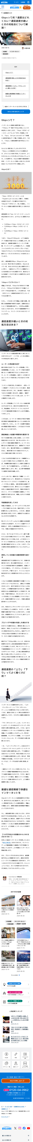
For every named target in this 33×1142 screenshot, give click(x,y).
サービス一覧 (8, 1106)
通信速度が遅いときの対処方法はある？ (16, 79)
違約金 (15, 1077)
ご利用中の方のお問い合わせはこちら (15, 1095)
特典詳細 (11, 1077)
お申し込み (27, 8)
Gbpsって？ (9, 72)
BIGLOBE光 (6, 842)
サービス (16, 2)
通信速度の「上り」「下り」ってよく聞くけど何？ (16, 87)
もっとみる (14, 975)
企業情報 (23, 2)
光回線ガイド (7, 13)
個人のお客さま (15, 1135)
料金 (8, 1077)
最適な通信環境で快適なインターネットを (16, 95)
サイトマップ (5, 1116)
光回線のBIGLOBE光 (19, 1106)
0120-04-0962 (19, 1090)
